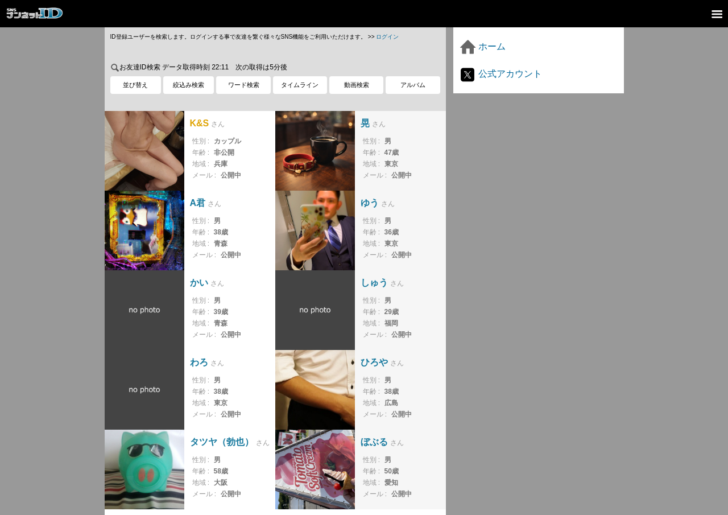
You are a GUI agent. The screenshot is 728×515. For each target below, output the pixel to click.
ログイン (387, 37)
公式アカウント (500, 74)
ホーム (482, 46)
